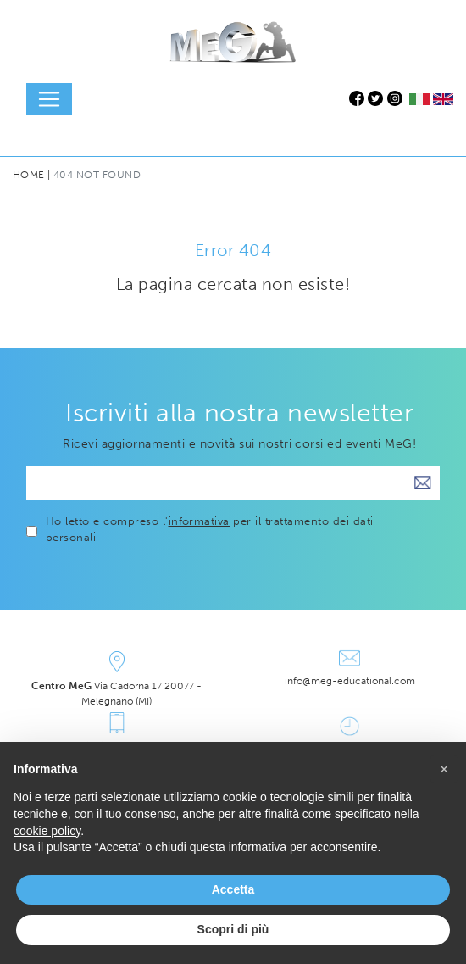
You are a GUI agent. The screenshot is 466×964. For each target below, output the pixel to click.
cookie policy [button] (47, 831)
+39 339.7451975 (116, 745)
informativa (199, 521)
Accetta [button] (233, 889)
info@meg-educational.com (350, 681)
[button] (444, 769)
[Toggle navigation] (49, 99)
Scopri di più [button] (233, 929)
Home (29, 175)
